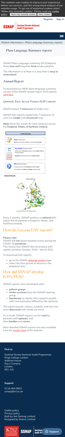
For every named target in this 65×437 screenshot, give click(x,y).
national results (36, 260)
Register (48, 19)
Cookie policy (11, 410)
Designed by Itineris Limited (19, 419)
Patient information (12, 42)
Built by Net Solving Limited (19, 416)
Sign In (60, 19)
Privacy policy (12, 413)
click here (8, 94)
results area (19, 330)
